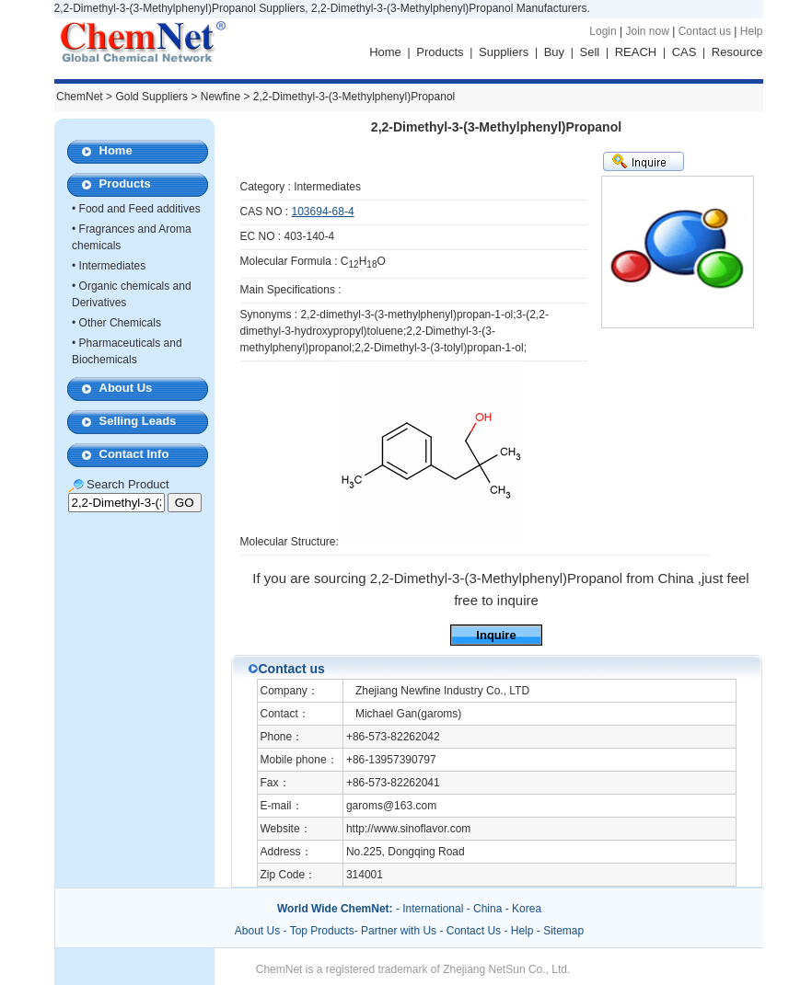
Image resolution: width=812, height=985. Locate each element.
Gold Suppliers (151, 96)
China (487, 908)
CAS (684, 52)
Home (385, 52)
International (432, 908)
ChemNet (79, 96)
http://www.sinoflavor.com (408, 828)
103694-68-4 (323, 211)
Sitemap (563, 930)
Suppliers (503, 52)
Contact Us (474, 930)
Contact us (705, 31)
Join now (646, 31)
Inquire (496, 635)
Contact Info (134, 454)
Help (751, 31)
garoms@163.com (391, 805)
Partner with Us (400, 930)
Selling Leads (138, 421)
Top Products (322, 930)
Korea (526, 908)
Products (439, 52)
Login (602, 31)
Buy (554, 52)
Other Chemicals (120, 322)
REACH (636, 52)
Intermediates (112, 265)
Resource (737, 52)
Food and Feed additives (140, 208)
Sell (590, 52)
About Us (126, 388)
